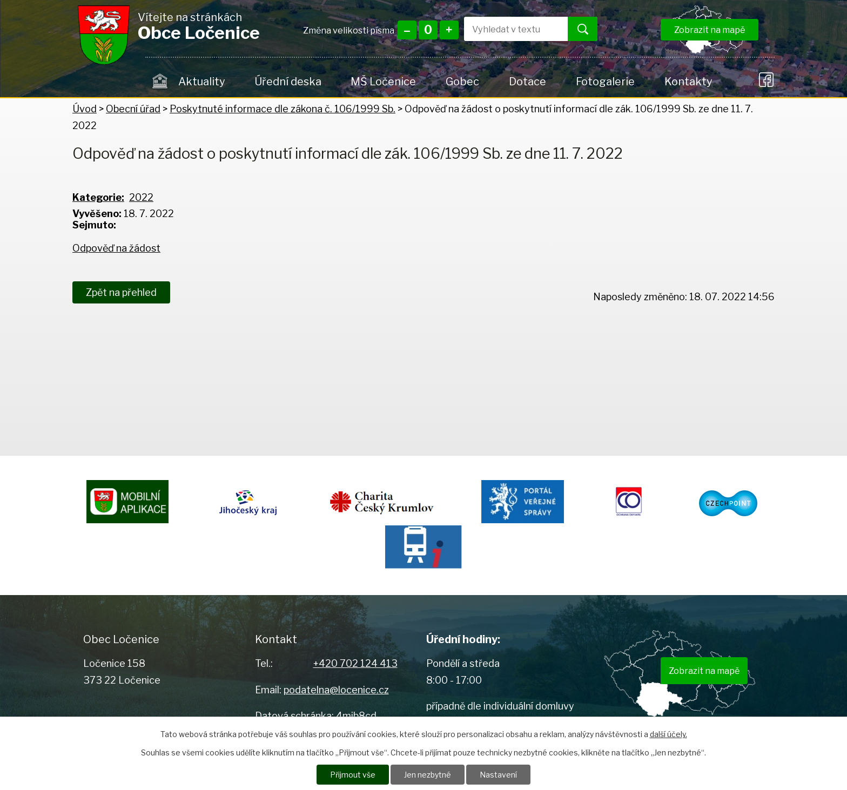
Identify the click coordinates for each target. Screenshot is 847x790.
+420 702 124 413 (355, 663)
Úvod (160, 81)
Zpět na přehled (121, 292)
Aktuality (201, 81)
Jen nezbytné (427, 774)
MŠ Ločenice (383, 81)
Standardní (428, 30)
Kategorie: (98, 197)
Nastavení (498, 774)
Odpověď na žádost (116, 248)
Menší (407, 30)
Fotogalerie (605, 81)
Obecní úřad (133, 108)
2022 (141, 197)
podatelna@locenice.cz (336, 690)
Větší (449, 30)
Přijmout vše (352, 774)
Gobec (462, 81)
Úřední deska (287, 81)
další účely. (668, 734)
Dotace (527, 81)
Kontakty (688, 81)
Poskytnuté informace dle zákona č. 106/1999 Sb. (282, 108)
